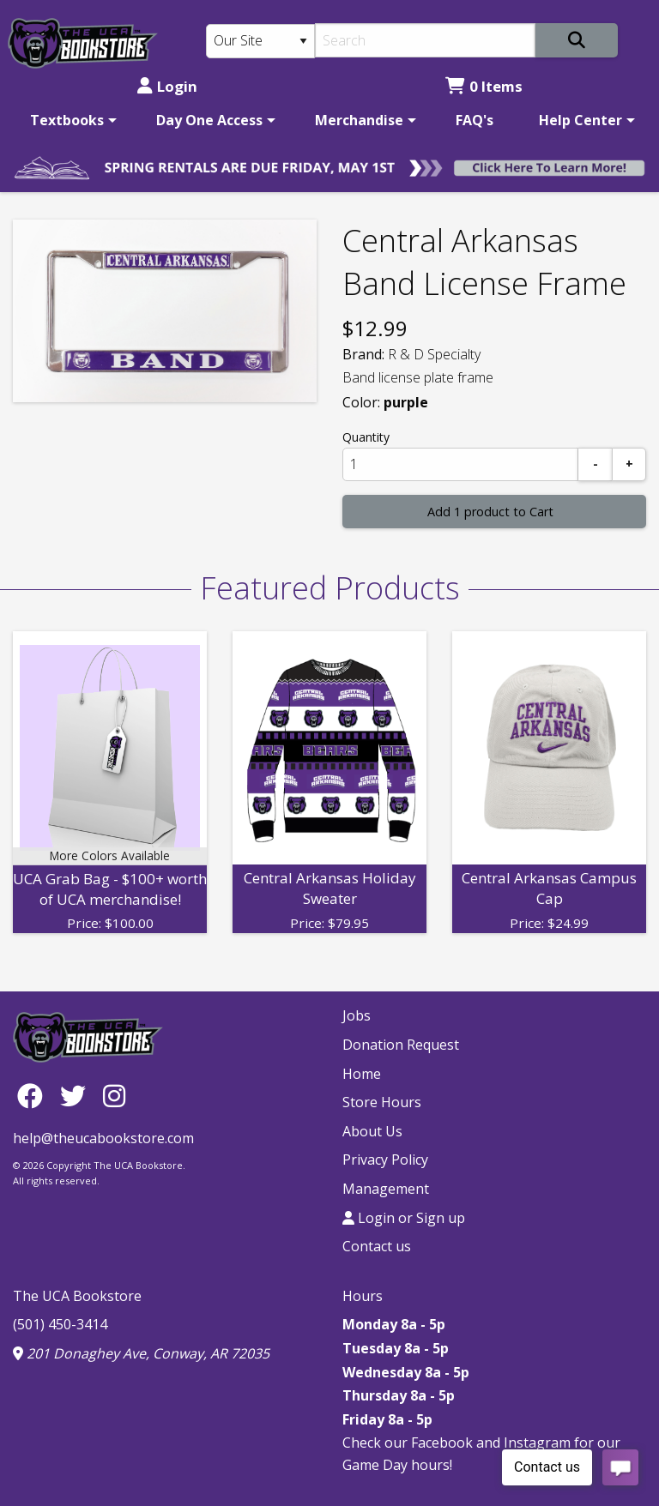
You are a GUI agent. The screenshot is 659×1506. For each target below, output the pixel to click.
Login (167, 86)
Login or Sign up (403, 1217)
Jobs (356, 1015)
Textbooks (67, 120)
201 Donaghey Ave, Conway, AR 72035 (141, 1353)
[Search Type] (260, 41)
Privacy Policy (385, 1159)
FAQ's (474, 120)
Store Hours (381, 1102)
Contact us (376, 1246)
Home (361, 1073)
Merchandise (359, 120)
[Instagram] (114, 1094)
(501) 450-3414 (60, 1324)
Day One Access (209, 120)
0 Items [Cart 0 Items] (484, 86)
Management (385, 1188)
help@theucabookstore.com (103, 1138)
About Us (372, 1131)
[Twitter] (77, 1094)
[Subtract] (595, 464)
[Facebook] (34, 1094)
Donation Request (400, 1044)
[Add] (629, 464)
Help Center (580, 120)
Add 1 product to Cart (490, 511)
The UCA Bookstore (77, 1295)
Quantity (366, 437)
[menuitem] (70, 120)
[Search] (425, 40)
